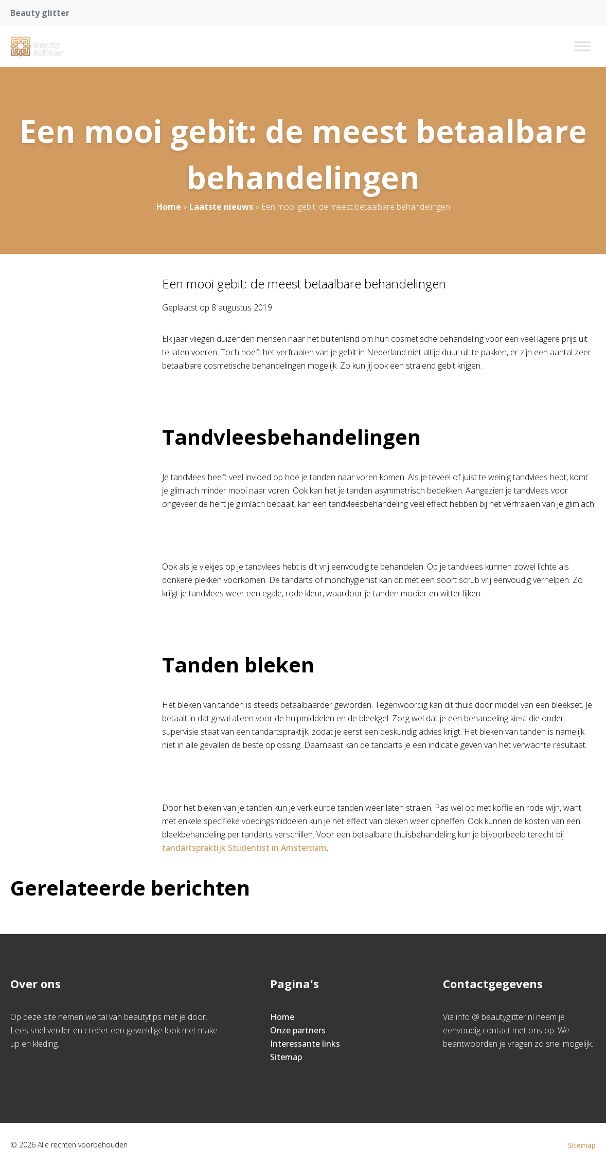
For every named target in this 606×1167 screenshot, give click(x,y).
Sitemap (286, 1057)
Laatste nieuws (221, 206)
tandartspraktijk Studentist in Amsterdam (244, 847)
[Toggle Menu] (582, 46)
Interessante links (305, 1043)
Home (168, 206)
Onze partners (298, 1030)
